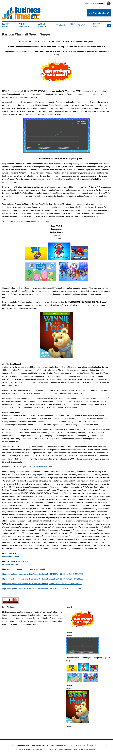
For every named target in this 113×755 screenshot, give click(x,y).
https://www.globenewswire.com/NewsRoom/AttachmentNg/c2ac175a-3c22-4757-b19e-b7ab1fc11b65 (42, 579)
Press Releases (23, 25)
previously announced (13, 102)
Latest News (5, 25)
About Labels (42, 25)
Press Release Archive (20, 745)
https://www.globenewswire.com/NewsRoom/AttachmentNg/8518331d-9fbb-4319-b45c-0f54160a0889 (42, 574)
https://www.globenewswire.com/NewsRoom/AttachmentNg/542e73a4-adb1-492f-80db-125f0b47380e (42, 589)
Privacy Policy (94, 745)
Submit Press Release (39, 745)
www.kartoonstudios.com (42, 467)
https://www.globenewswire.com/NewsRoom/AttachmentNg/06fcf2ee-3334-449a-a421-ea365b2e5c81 (42, 584)
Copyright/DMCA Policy (77, 745)
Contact (60, 25)
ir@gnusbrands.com (10, 564)
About (7, 745)
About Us (72, 25)
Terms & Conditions (58, 745)
